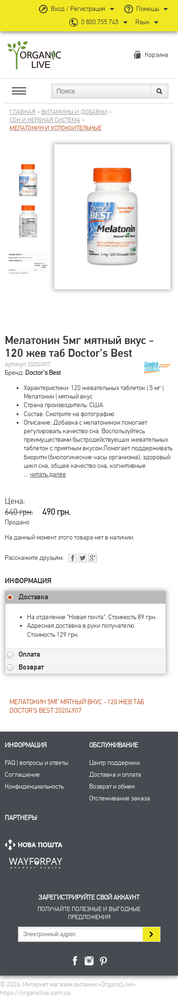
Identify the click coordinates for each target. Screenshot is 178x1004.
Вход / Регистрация (78, 9)
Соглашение (22, 775)
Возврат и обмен (112, 786)
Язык (142, 22)
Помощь (147, 9)
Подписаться (151, 934)
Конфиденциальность (34, 786)
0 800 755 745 (100, 22)
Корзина (156, 55)
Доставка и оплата (115, 775)
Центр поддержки (114, 763)
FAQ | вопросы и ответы (36, 763)
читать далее (48, 474)
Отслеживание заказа (119, 798)
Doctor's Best (43, 373)
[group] (28, 174)
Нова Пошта (35, 845)
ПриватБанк (35, 861)
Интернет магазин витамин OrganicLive (34, 56)
